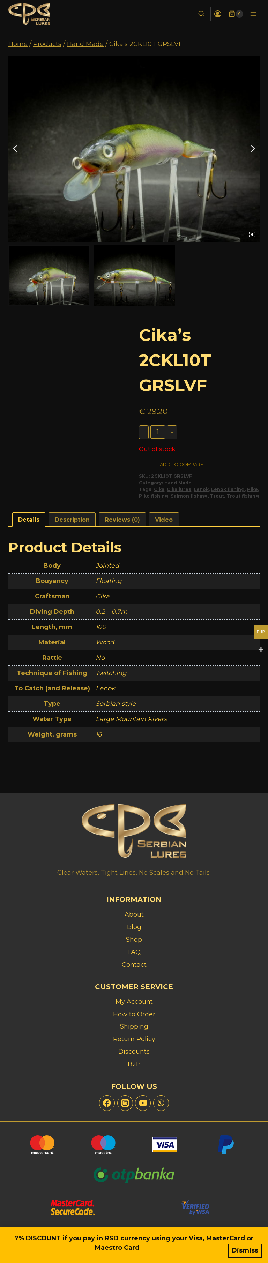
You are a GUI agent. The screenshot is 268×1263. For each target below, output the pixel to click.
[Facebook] (107, 1103)
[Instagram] (125, 1103)
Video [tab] (164, 520)
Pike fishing (153, 497)
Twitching (111, 675)
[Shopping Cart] (236, 14)
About (134, 914)
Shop (134, 939)
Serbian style (116, 705)
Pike (252, 490)
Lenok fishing (228, 490)
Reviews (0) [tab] (122, 520)
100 (101, 629)
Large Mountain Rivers (131, 721)
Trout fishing (242, 497)
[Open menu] (253, 13)
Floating (108, 582)
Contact (134, 965)
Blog (134, 927)
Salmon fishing (189, 497)
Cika (159, 490)
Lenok (201, 490)
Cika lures (179, 490)
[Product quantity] (158, 432)
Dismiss (245, 1251)
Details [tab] (28, 520)
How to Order (134, 1014)
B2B (134, 1064)
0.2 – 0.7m (111, 613)
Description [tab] (72, 520)
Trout (217, 497)
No (100, 659)
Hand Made (178, 484)
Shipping (134, 1026)
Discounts (134, 1051)
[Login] (217, 14)
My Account (134, 1002)
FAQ (134, 952)
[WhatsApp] (161, 1103)
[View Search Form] (200, 14)
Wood (105, 644)
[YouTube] (143, 1103)
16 (99, 736)
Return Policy (134, 1039)
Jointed (107, 567)
